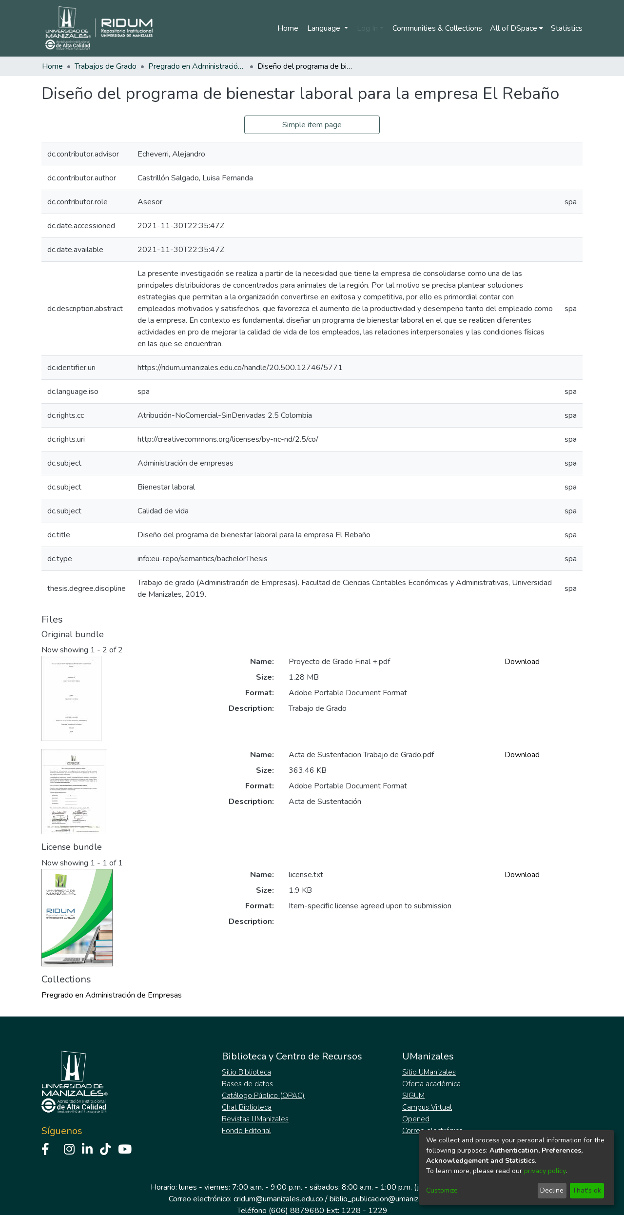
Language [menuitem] (324, 28)
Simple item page (312, 124)
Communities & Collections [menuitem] (437, 28)
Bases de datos (247, 1084)
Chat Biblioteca (247, 1107)
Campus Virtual (427, 1107)
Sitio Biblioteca (246, 1072)
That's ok (586, 1190)
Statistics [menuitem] (567, 28)
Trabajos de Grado (105, 66)
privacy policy (545, 1171)
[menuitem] (516, 28)
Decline (552, 1190)
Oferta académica (431, 1084)
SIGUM (413, 1095)
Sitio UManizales (429, 1072)
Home (287, 28)
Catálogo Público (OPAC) (263, 1095)
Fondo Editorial (246, 1131)
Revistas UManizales (255, 1119)
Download (522, 661)
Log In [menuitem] (367, 28)
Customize (442, 1190)
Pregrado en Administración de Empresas (197, 66)
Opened (415, 1119)
